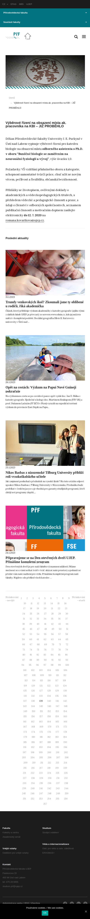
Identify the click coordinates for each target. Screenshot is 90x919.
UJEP (29, 4)
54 (38, 634)
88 (31, 660)
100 (67, 665)
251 (24, 798)
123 (56, 685)
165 (57, 721)
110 (50, 675)
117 (56, 680)
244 (66, 788)
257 (45, 803)
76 (45, 649)
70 (53, 644)
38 (23, 624)
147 (57, 706)
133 (41, 696)
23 (66, 608)
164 (49, 721)
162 (32, 721)
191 (24, 747)
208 (66, 757)
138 (33, 701)
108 (33, 675)
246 (32, 793)
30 (67, 613)
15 (59, 603)
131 (25, 696)
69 (45, 644)
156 (33, 716)
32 (31, 618)
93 (67, 660)
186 (33, 742)
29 (59, 613)
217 (41, 767)
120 (33, 685)
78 (59, 649)
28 (52, 613)
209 (25, 762)
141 (57, 701)
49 (53, 629)
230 (50, 778)
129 (57, 690)
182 (49, 737)
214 (65, 762)
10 (25, 603)
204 (32, 757)
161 (24, 721)
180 (33, 737)
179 (25, 737)
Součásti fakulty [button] (45, 22)
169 (41, 726)
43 (59, 624)
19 (38, 608)
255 (57, 798)
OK (45, 913)
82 (38, 654)
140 (49, 701)
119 (25, 685)
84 (52, 654)
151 (41, 711)
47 (38, 629)
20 (45, 608)
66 (23, 644)
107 (25, 675)
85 (59, 654)
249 (58, 793)
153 (57, 711)
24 (23, 613)
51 (67, 629)
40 (38, 624)
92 (59, 660)
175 (41, 731)
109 (42, 675)
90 (45, 660)
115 (41, 680)
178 (65, 731)
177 (57, 731)
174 (33, 731)
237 (58, 783)
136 (65, 696)
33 (38, 618)
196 (65, 747)
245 (24, 793)
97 (45, 665)
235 (41, 783)
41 (45, 624)
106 (65, 670)
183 (57, 737)
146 (49, 706)
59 (23, 639)
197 (24, 752)
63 (52, 639)
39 (30, 624)
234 (33, 783)
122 (48, 685)
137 (25, 701)
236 (49, 783)
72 (67, 644)
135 (57, 696)
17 (24, 608)
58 (67, 634)
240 (33, 788)
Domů (12, 98)
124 (65, 685)
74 (31, 649)
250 (66, 793)
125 (25, 690)
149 (25, 711)
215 (25, 767)
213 (57, 762)
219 (57, 767)
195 (57, 747)
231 (57, 778)
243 (58, 788)
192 (32, 747)
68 (38, 644)
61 (38, 639)
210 (33, 762)
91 (52, 660)
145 (41, 706)
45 (23, 629)
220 (65, 767)
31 (24, 618)
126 (33, 690)
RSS (26, 903)
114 (33, 680)
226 (66, 773)
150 (33, 711)
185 (25, 742)
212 (49, 762)
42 (52, 624)
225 (57, 773)
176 (49, 731)
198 (32, 752)
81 (31, 654)
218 (48, 767)
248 (49, 793)
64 (59, 639)
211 (41, 762)
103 (41, 670)
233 (24, 783)
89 (38, 660)
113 (26, 680)
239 (24, 788)
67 (31, 644)
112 (64, 675)
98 (52, 665)
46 (31, 629)
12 (38, 603)
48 (45, 629)
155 (25, 716)
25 (31, 613)
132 (33, 696)
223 (41, 773)
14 (52, 603)
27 (45, 613)
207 (58, 757)
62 (45, 639)
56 (52, 634)
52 (24, 634)
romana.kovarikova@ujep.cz (25, 220)
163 (41, 721)
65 (67, 639)
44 (67, 624)
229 (41, 778)
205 (41, 757)
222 (32, 773)
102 (32, 670)
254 (49, 798)
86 (66, 654)
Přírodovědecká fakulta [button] (45, 12)
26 (38, 613)
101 (24, 670)
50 (60, 629)
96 (37, 665)
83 (45, 654)
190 (65, 742)
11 (31, 603)
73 (23, 649)
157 (41, 716)
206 (50, 757)
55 (45, 634)
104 (49, 670)
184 (65, 737)
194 (49, 747)
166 (65, 721)
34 (45, 618)
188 (49, 742)
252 (32, 798)
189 (57, 742)
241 (41, 788)
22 (59, 608)
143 (25, 706)
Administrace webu (13, 903)
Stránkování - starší (78, 599)
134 (49, 696)
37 (66, 618)
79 (66, 649)
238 (66, 783)
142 (65, 701)
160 (65, 716)
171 (57, 726)
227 (24, 778)
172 (65, 726)
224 (49, 773)
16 (65, 603)
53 (31, 634)
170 (49, 726)
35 (52, 618)
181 (41, 737)
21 (52, 608)
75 (38, 649)
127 (41, 690)
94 (22, 665)
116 (49, 680)
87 (23, 660)
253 (41, 798)
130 (65, 690)
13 (45, 603)
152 (49, 711)
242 (49, 788)
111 (57, 675)
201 (57, 752)
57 (59, 634)
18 (31, 608)
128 (49, 690)
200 (49, 752)
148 (65, 706)
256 (66, 798)
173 (25, 731)
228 (33, 778)
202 (66, 752)
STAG (13, 4)
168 (33, 726)
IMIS (21, 4)
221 (24, 773)
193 (41, 747)
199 (41, 752)
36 (59, 618)
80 (24, 654)
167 (25, 726)
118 (64, 680)
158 (49, 716)
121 (41, 685)
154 (65, 711)
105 (57, 670)
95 (30, 665)
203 (24, 757)
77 (52, 649)
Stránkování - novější (12, 599)
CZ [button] (5, 4)
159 (57, 716)
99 (59, 665)
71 (60, 644)
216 (33, 767)
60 (30, 639)
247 (41, 793)
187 (41, 742)
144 (33, 706)
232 (66, 778)
